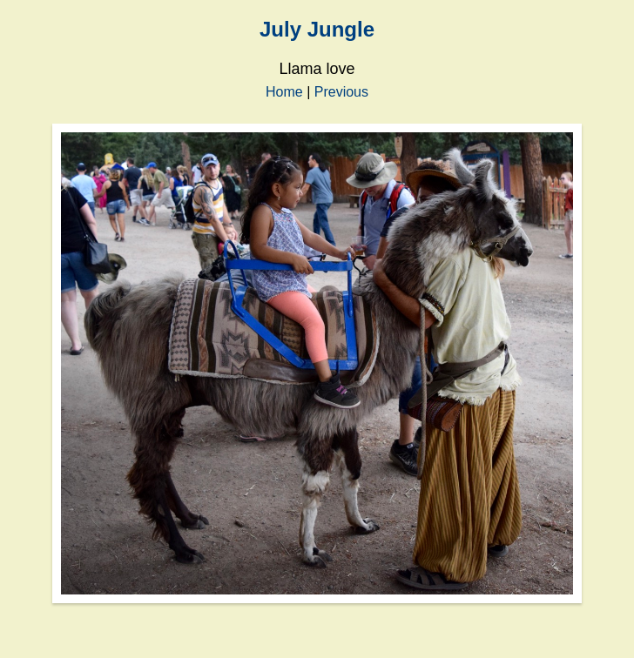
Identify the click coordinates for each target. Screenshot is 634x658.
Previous (341, 91)
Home (284, 91)
